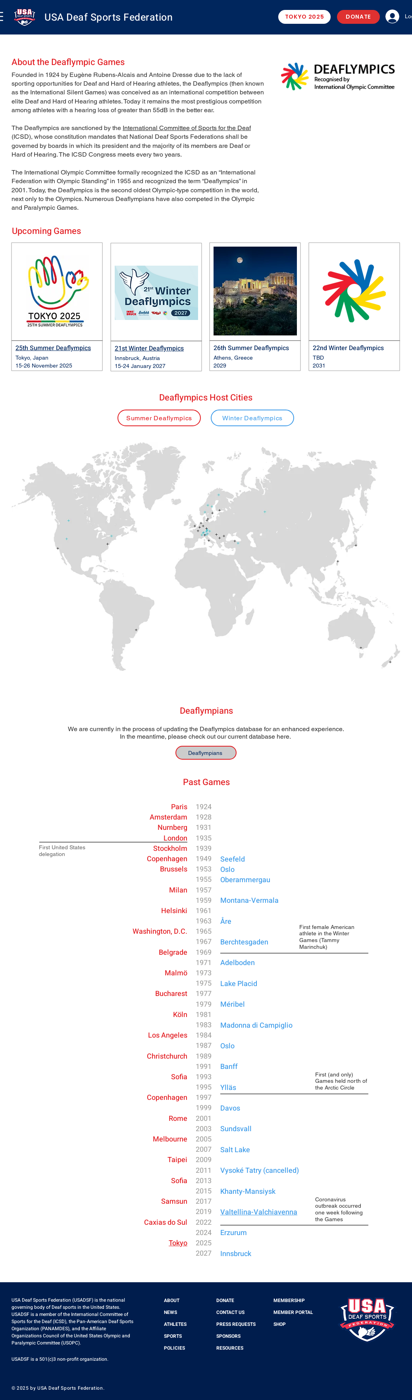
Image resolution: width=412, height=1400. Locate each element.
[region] (159, 421)
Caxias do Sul (165, 1222)
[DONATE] (358, 17)
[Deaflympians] (206, 753)
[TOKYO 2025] (304, 17)
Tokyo (178, 1243)
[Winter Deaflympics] (252, 418)
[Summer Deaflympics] (159, 418)
